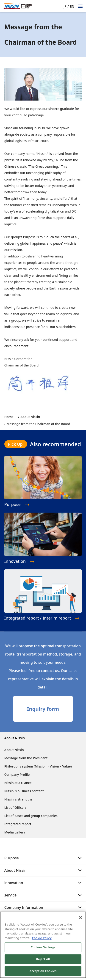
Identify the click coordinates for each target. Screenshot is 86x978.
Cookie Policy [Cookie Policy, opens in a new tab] (42, 940)
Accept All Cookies (43, 973)
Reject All (43, 961)
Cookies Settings (43, 949)
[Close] (80, 920)
